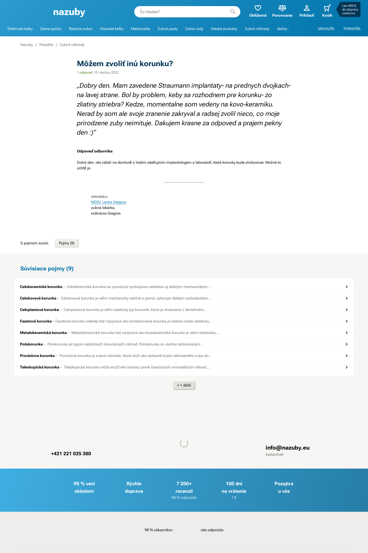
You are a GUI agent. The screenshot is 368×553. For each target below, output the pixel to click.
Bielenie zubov (81, 29)
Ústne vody (194, 29)
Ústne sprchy (50, 29)
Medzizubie (140, 29)
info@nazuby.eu (288, 447)
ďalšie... (283, 29)
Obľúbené (258, 11)
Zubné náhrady (257, 29)
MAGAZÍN (326, 29)
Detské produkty (224, 29)
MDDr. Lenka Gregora (108, 202)
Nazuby (26, 44)
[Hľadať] (233, 11)
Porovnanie (282, 11)
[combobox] (187, 11)
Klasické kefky (111, 29)
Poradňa (46, 44)
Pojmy (66, 243)
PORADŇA (352, 29)
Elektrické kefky (20, 29)
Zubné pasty (167, 29)
